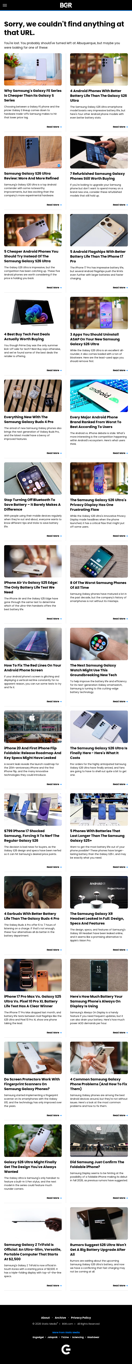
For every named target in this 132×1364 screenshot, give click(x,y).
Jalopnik (52, 1337)
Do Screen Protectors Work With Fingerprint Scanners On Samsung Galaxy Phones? (32, 1084)
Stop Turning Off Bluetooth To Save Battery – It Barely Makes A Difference (32, 505)
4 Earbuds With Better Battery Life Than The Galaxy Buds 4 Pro (31, 916)
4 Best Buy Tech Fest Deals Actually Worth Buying (27, 336)
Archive (60, 1318)
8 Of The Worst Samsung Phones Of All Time (98, 585)
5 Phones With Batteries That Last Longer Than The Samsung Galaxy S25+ (97, 836)
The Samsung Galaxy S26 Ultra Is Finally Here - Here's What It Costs (98, 753)
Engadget (38, 1337)
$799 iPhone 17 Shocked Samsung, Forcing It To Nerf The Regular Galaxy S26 (31, 836)
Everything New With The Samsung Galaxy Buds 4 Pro (28, 419)
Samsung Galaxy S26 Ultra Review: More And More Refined (31, 176)
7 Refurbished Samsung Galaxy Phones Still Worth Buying (97, 176)
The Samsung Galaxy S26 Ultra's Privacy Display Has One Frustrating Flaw (98, 505)
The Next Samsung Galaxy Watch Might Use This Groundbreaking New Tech (93, 670)
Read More (53, 126)
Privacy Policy (81, 1318)
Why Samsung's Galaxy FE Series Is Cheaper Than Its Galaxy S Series (33, 95)
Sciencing (78, 1337)
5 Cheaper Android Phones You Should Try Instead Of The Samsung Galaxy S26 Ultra (31, 256)
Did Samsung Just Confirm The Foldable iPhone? (97, 1164)
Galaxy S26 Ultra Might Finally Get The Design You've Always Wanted (30, 1167)
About (45, 1318)
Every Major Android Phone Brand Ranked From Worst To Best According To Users (95, 422)
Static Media (49, 1324)
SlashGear (93, 1337)
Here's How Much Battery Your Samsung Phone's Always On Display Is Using (96, 1001)
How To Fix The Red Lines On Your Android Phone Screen (32, 667)
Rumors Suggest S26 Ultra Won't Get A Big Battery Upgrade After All (98, 1250)
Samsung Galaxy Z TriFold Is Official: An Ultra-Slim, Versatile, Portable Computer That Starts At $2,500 (32, 1251)
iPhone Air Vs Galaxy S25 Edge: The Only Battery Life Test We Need (31, 587)
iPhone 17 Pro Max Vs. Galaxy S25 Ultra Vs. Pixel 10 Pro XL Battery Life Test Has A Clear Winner (32, 1001)
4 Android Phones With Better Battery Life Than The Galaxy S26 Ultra (98, 96)
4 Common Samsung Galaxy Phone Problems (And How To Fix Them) (98, 1084)
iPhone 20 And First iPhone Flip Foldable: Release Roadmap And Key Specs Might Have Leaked (32, 753)
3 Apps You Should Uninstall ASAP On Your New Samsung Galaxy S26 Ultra (95, 339)
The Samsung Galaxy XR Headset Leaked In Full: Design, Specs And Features (97, 918)
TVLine (65, 1337)
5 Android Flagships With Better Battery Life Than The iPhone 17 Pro (98, 256)
